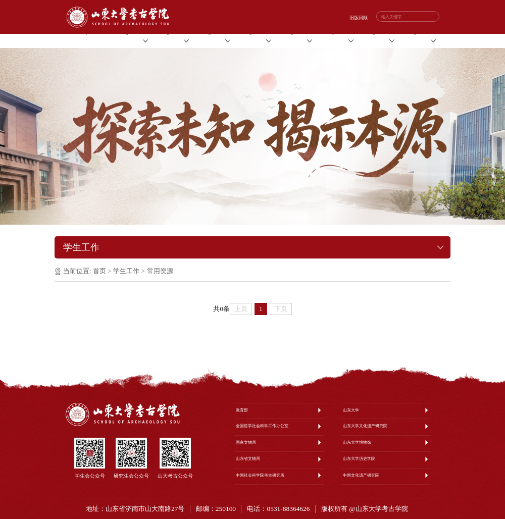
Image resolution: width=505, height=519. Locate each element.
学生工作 (126, 271)
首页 (99, 271)
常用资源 (160, 271)
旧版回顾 (358, 17)
